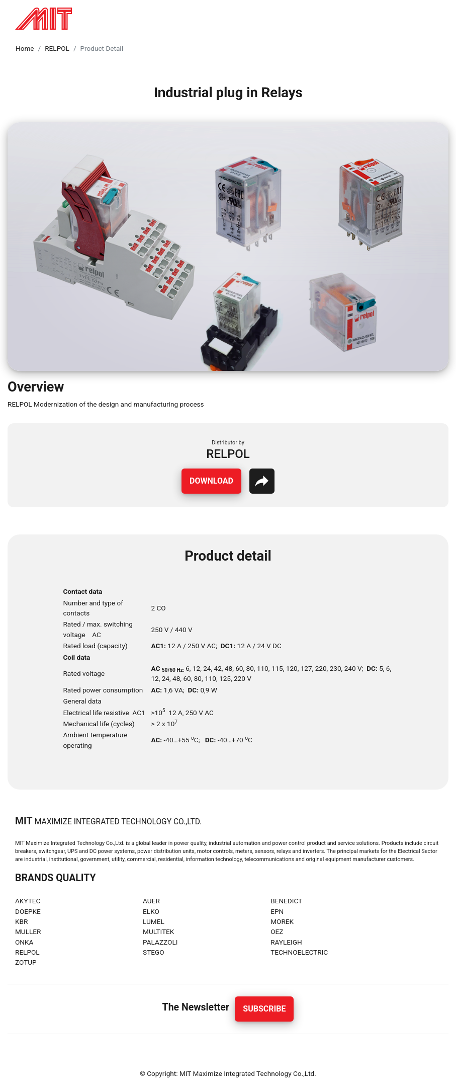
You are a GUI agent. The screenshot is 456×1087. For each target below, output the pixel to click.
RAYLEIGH (286, 942)
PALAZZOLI (160, 942)
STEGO (153, 952)
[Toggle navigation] (438, 19)
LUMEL (153, 921)
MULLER (28, 931)
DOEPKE (28, 911)
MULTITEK (158, 931)
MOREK (282, 921)
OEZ (276, 931)
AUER (151, 901)
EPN (277, 911)
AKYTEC (27, 901)
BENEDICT (286, 901)
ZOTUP (26, 962)
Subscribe (264, 1009)
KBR (21, 921)
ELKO (151, 911)
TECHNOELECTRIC (299, 952)
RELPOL (57, 48)
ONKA (24, 942)
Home (25, 48)
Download (211, 481)
